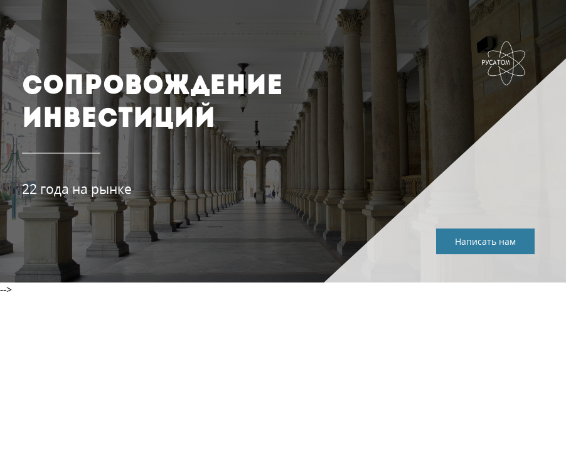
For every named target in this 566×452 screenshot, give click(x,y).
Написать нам (485, 241)
